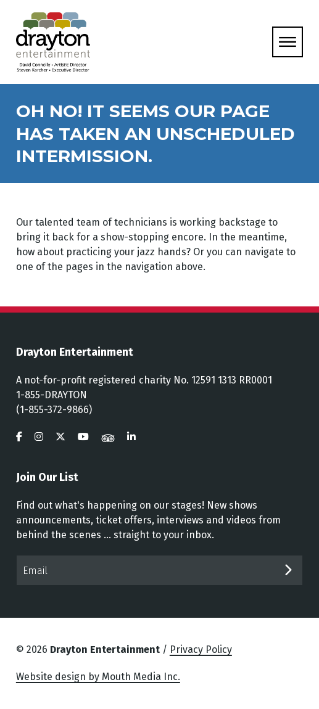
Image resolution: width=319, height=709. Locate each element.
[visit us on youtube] (83, 437)
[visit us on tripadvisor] (108, 437)
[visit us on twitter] (60, 437)
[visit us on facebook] (19, 437)
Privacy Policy (201, 649)
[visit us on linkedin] (131, 437)
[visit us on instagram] (39, 437)
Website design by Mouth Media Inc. (98, 676)
